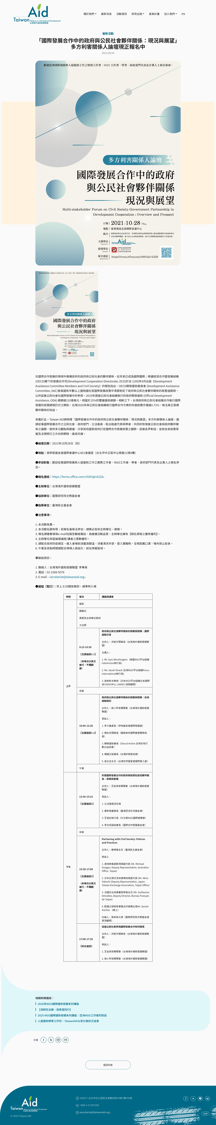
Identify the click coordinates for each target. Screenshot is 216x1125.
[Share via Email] (66, 1040)
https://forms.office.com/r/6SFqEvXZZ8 (78, 477)
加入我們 (169, 14)
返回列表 (108, 1065)
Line (200, 1098)
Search (191, 14)
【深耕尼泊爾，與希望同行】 (55, 1009)
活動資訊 (121, 14)
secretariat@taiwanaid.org (68, 577)
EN (183, 14)
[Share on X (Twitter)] (51, 1040)
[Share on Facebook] (43, 1040)
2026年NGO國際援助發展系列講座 (58, 1003)
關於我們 (89, 14)
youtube (193, 1098)
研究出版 (137, 14)
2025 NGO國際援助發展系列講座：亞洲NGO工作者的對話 (72, 1015)
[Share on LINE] (58, 1040)
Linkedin (207, 1098)
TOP (205, 1113)
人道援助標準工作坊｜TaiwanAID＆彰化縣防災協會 (68, 1020)
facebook (185, 1098)
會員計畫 (154, 14)
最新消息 (106, 14)
